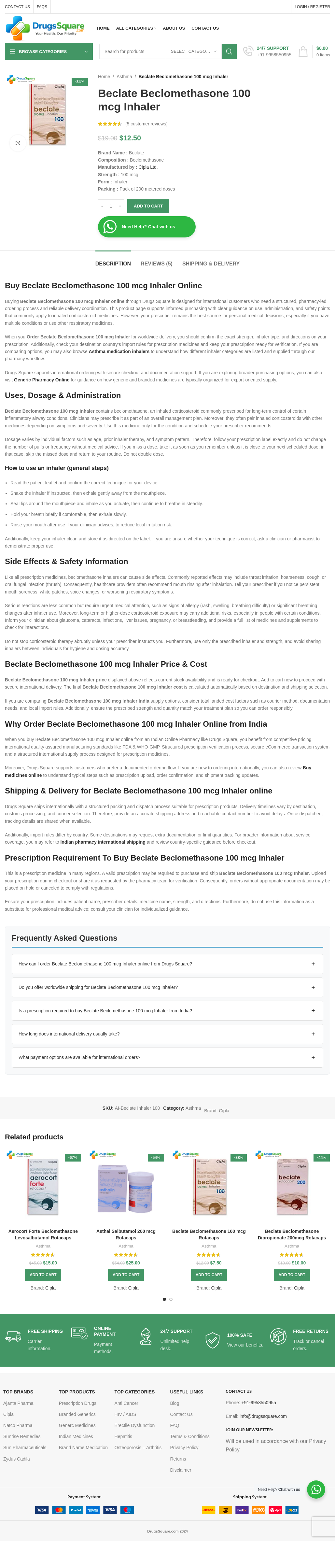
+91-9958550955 (258, 1402)
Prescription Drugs (77, 1403)
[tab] (113, 260)
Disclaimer (180, 1470)
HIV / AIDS (125, 1414)
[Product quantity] (111, 206)
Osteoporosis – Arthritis (138, 1447)
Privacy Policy (184, 1447)
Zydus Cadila (16, 1459)
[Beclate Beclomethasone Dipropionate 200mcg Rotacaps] (292, 1187)
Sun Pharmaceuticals (24, 1447)
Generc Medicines (77, 1425)
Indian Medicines (76, 1436)
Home (104, 76)
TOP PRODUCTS (77, 1391)
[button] (167, 964)
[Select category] (194, 51)
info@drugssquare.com (263, 1416)
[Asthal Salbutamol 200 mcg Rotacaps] (126, 1187)
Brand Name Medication (83, 1447)
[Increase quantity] (120, 206)
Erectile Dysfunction (135, 1425)
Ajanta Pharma (18, 1403)
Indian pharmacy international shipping (102, 842)
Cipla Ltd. (147, 167)
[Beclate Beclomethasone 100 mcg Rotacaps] (209, 1187)
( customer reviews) (146, 123)
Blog (174, 1403)
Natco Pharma (17, 1425)
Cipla (224, 1110)
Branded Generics (77, 1414)
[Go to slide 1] (164, 1299)
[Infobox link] (267, 51)
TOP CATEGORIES (135, 1391)
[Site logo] (45, 28)
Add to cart (148, 206)
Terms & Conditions (189, 1436)
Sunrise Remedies (21, 1436)
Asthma (124, 76)
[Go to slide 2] (171, 1299)
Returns (178, 1459)
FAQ (174, 1425)
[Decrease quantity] (102, 206)
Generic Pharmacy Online (41, 379)
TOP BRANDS (18, 1391)
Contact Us (181, 1414)
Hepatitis (123, 1436)
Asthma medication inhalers (119, 351)
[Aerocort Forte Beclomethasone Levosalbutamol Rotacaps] (43, 1187)
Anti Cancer (126, 1403)
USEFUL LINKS (186, 1391)
